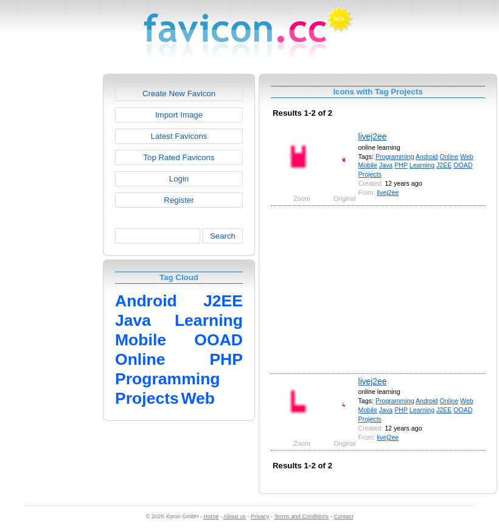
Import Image (179, 114)
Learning (422, 165)
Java (386, 165)
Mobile (367, 165)
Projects (370, 174)
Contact (344, 516)
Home (211, 516)
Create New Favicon (178, 93)
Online (448, 156)
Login (179, 178)
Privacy (260, 516)
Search (223, 236)
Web (466, 156)
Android (427, 156)
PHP (401, 165)
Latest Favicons (179, 136)
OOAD (462, 165)
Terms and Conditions (301, 516)
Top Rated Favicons (178, 157)
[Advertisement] (50, 256)
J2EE (444, 165)
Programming (394, 156)
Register (179, 200)
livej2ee (372, 136)
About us (234, 516)
